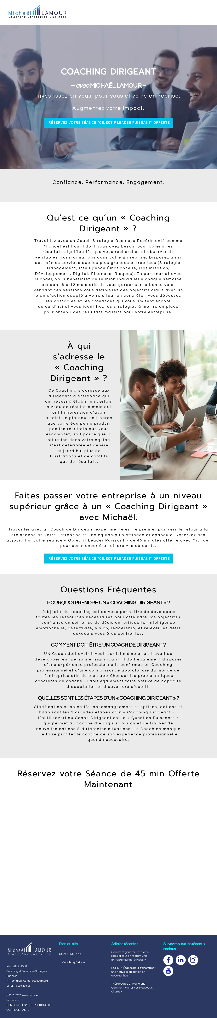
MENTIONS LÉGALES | (20, 1005)
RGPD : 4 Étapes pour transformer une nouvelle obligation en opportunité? (133, 971)
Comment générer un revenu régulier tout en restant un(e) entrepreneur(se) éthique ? (130, 956)
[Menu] (204, 6)
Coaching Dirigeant (74, 962)
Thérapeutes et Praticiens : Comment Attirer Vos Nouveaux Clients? (132, 987)
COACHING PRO (70, 954)
